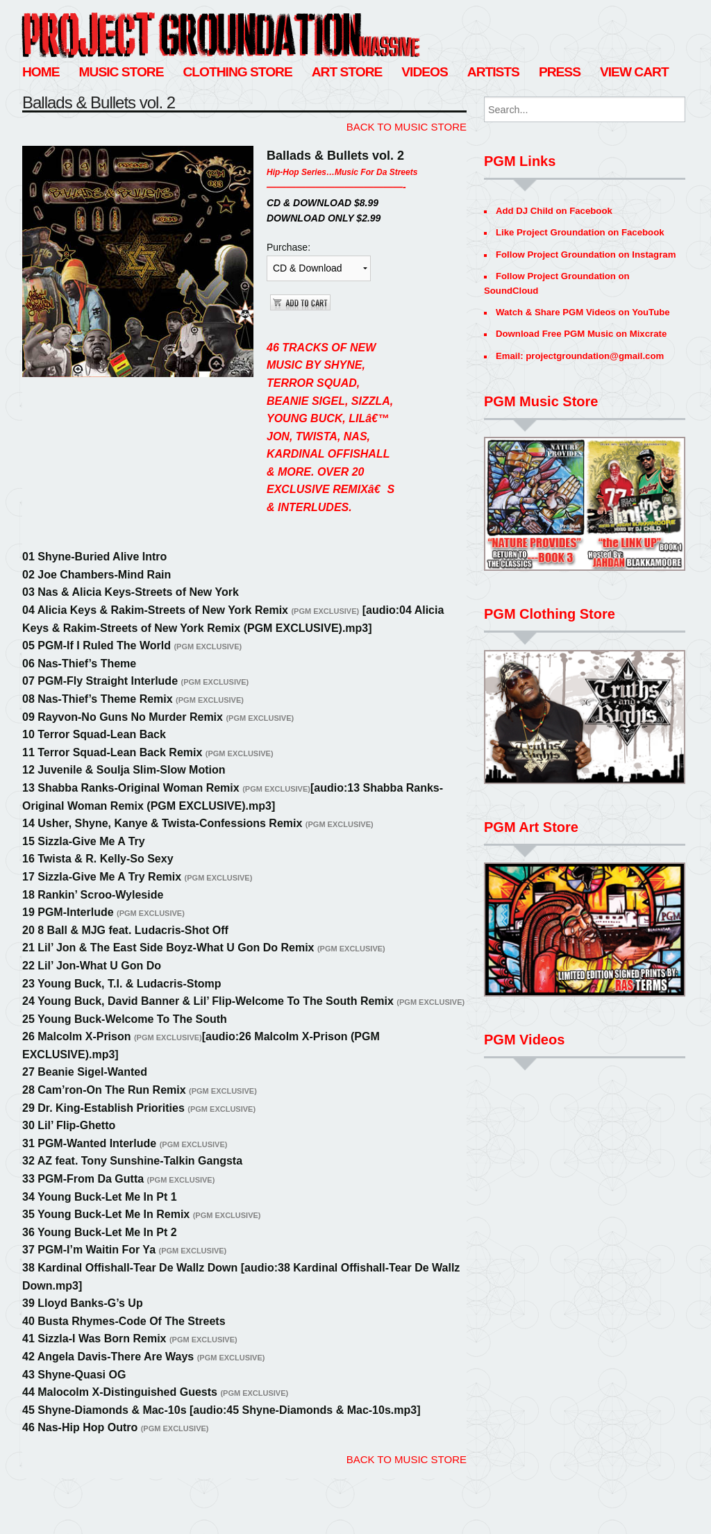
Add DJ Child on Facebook (554, 211)
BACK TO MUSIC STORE (406, 127)
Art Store (347, 72)
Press (559, 72)
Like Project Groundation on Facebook (580, 232)
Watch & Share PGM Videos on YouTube (583, 312)
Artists (493, 72)
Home (41, 72)
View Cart (634, 72)
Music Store (121, 72)
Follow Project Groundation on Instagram (586, 254)
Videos (424, 72)
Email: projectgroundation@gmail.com (580, 356)
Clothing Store (237, 72)
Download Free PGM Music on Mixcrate (581, 333)
